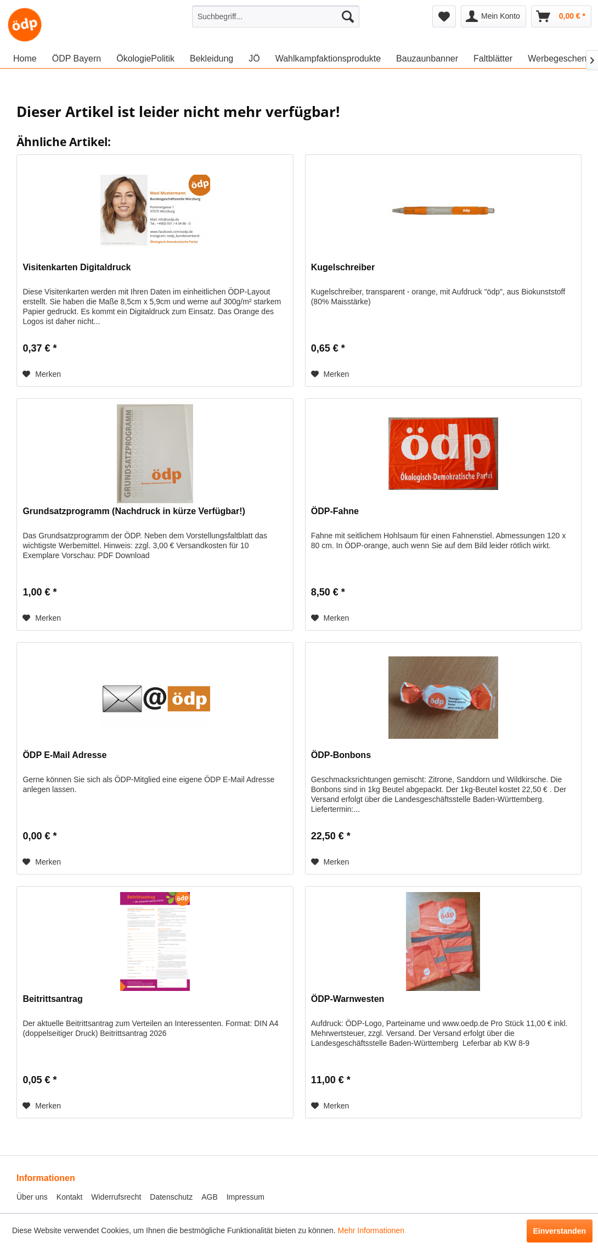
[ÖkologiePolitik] (145, 58)
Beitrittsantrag (52, 999)
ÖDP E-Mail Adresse (64, 755)
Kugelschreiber (343, 267)
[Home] (24, 58)
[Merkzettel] (444, 16)
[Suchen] (347, 16)
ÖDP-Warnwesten (348, 999)
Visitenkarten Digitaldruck (76, 267)
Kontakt (69, 1197)
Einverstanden (559, 1231)
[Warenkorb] (561, 16)
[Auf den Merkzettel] (41, 374)
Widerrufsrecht (116, 1197)
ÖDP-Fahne (335, 511)
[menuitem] (275, 16)
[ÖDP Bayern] (76, 58)
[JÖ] (254, 58)
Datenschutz (171, 1197)
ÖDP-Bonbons (341, 755)
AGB (209, 1197)
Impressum (245, 1197)
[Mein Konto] (493, 16)
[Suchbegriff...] (275, 16)
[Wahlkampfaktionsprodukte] (328, 58)
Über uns (32, 1197)
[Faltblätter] (493, 58)
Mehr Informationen (371, 1230)
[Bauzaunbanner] (427, 58)
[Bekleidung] (211, 58)
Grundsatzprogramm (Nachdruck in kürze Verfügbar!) (133, 511)
